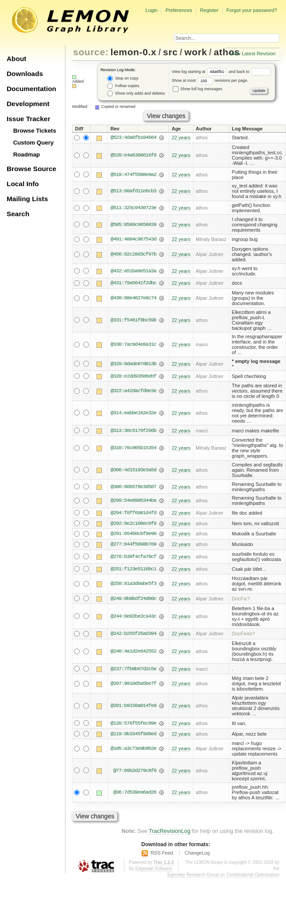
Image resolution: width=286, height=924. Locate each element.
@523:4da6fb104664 (133, 137)
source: (90, 52)
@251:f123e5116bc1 (133, 569)
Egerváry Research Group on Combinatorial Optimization (223, 876)
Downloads (25, 73)
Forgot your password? (251, 10)
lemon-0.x (134, 52)
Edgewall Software (153, 869)
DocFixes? (243, 635)
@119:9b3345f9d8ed (133, 735)
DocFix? (241, 599)
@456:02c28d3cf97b (133, 254)
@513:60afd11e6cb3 (133, 191)
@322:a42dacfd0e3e (133, 391)
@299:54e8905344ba (133, 500)
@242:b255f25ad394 (133, 634)
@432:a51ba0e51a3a (133, 271)
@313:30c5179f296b (133, 431)
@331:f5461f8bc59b (133, 320)
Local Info (23, 183)
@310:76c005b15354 (133, 448)
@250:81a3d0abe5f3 (133, 584)
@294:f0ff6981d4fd (133, 513)
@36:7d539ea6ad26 (134, 794)
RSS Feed (162, 854)
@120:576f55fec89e (133, 724)
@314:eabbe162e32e (133, 413)
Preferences (179, 10)
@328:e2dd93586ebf (133, 376)
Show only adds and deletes (136, 93)
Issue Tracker (28, 118)
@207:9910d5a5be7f (133, 684)
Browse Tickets (34, 130)
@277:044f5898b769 (133, 545)
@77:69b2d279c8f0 (134, 771)
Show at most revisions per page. (210, 80)
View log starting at (200, 71)
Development (28, 103)
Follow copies (123, 86)
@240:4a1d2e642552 (133, 652)
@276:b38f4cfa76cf (133, 557)
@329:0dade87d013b (133, 364)
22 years (181, 138)
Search (18, 214)
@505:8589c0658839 (133, 224)
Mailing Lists (27, 198)
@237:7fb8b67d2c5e (133, 670)
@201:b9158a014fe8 (133, 706)
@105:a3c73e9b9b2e (133, 750)
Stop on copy (122, 78)
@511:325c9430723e (133, 207)
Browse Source (31, 168)
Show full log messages (197, 89)
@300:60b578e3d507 (133, 487)
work (195, 52)
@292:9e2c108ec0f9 (133, 523)
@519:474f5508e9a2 (133, 174)
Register (209, 10)
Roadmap (26, 154)
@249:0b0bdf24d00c (133, 599)
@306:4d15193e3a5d (133, 470)
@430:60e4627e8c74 (133, 298)
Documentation (31, 88)
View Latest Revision (253, 53)
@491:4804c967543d (133, 239)
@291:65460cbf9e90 (133, 534)
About (16, 58)
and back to (250, 71)
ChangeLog (197, 854)
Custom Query (33, 142)
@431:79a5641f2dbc (133, 283)
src (170, 52)
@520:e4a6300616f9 (133, 155)
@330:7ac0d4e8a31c (133, 344)
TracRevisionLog (169, 832)
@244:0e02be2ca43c (133, 617)
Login (151, 10)
